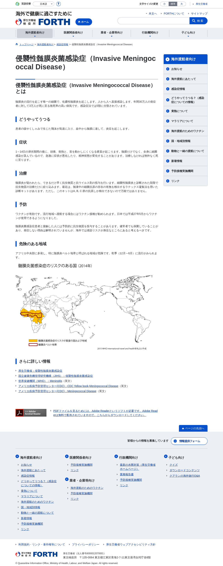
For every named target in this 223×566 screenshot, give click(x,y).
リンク (175, 181)
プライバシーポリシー (85, 542)
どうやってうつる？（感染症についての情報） (187, 100)
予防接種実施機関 (182, 171)
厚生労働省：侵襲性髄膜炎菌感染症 (40, 370)
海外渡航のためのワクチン (187, 131)
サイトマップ (199, 13)
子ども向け (177, 456)
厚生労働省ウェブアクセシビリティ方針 (131, 542)
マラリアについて (182, 121)
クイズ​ (174, 462)
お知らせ (176, 69)
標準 (173, 4)
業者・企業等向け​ (83, 477)
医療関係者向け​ (81, 456)
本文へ (153, 13)
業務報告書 (127, 472)
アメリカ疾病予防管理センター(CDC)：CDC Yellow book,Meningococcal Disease (68, 386)
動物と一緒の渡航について (187, 151)
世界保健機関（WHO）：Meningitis (40, 380)
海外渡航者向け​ (183, 59)
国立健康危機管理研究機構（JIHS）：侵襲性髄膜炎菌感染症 (55, 375)
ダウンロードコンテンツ (185, 467)
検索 (200, 20)
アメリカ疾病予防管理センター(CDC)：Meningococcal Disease (57, 391)
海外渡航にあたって (183, 78)
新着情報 (176, 161)
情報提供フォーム (189, 440)
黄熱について (179, 111)
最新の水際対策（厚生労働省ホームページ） (138, 464)
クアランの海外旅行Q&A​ (185, 473)
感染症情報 (178, 88)
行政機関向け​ (129, 456)
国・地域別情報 (180, 141)
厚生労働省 (202, 4)
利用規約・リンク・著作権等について (41, 542)
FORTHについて (174, 13)
